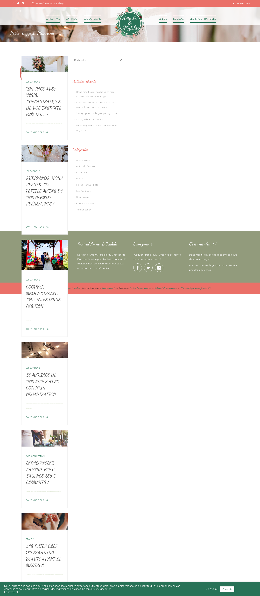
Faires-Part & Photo (87, 184)
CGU (182, 288)
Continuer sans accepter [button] (96, 589)
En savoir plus (12, 592)
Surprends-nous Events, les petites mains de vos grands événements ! (44, 191)
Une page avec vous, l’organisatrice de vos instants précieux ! (43, 101)
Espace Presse (241, 3)
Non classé (82, 197)
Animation (82, 172)
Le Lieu (163, 18)
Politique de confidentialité (198, 288)
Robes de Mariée (85, 203)
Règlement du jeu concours (165, 288)
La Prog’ (72, 18)
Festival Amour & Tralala (69, 288)
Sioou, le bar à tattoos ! (89, 119)
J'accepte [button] (227, 589)
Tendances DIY (84, 209)
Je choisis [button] (211, 589)
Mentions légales (109, 288)
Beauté (30, 539)
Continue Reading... (38, 132)
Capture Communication (140, 288)
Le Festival (53, 18)
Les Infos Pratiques (203, 18)
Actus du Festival (35, 456)
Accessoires (83, 160)
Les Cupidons (92, 18)
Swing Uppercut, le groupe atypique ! (97, 113)
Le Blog (178, 18)
